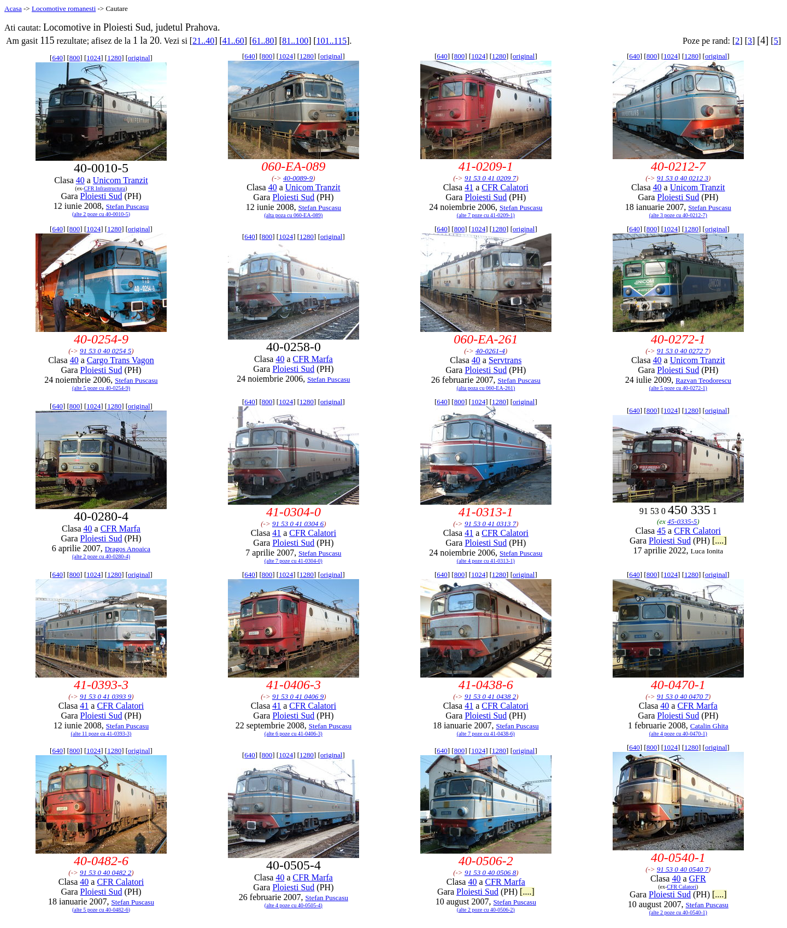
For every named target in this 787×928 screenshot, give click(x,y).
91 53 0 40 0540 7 (682, 869)
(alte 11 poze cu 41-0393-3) (101, 734)
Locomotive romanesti (64, 8)
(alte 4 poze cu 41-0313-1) (486, 561)
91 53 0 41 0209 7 (490, 178)
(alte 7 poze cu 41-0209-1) (486, 215)
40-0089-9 (298, 178)
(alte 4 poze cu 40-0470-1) (678, 734)
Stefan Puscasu (127, 206)
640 (57, 58)
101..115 (331, 40)
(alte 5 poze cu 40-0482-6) (101, 910)
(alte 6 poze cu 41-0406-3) (293, 734)
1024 (93, 58)
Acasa (13, 8)
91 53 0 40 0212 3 (682, 178)
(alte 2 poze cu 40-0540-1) (678, 912)
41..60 (233, 40)
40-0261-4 (490, 351)
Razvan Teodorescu (703, 380)
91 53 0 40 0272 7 (682, 351)
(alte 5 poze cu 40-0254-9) (101, 388)
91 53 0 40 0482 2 (105, 872)
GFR (697, 878)
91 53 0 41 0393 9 (105, 696)
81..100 (295, 40)
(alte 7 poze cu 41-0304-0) (293, 561)
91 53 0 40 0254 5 (105, 351)
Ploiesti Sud (101, 196)
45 (661, 530)
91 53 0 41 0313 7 (490, 524)
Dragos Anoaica (127, 549)
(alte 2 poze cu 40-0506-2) (486, 910)
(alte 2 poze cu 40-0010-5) (101, 214)
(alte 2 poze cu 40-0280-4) (101, 556)
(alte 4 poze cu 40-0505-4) (293, 905)
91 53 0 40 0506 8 (490, 872)
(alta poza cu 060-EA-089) (293, 215)
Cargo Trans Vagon (120, 360)
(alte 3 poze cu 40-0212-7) (678, 215)
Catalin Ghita (709, 726)
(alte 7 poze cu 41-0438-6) (486, 734)
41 (469, 187)
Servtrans (505, 360)
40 (80, 180)
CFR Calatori (504, 187)
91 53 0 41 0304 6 (298, 524)
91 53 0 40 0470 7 (682, 696)
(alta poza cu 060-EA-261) (485, 388)
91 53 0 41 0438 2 (490, 696)
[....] (719, 540)
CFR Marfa (313, 359)
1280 (114, 58)
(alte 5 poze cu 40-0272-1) (678, 388)
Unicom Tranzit (120, 180)
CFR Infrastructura (104, 188)
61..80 (263, 40)
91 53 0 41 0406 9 (298, 696)
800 (74, 58)
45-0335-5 (682, 521)
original (139, 58)
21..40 (203, 40)
